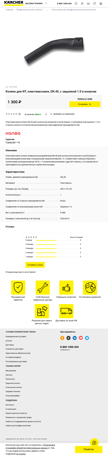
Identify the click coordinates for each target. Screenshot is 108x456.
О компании (11, 409)
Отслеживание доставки (16, 361)
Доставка (10, 345)
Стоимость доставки (14, 349)
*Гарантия (10, 142)
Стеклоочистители (14, 387)
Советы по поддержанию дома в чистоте (23, 421)
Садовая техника (13, 391)
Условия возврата (13, 357)
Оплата (9, 341)
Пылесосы (10, 379)
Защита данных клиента (16, 413)
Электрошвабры (13, 396)
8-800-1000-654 (69, 346)
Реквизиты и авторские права (19, 417)
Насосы (9, 375)
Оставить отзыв (35, 265)
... (47, 9)
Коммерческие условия (16, 336)
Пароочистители (13, 383)
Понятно (89, 449)
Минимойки (11, 371)
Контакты (10, 405)
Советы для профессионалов (18, 426)
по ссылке (21, 454)
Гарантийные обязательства (18, 353)
